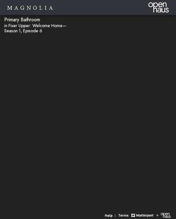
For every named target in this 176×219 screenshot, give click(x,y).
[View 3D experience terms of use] (124, 214)
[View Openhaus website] (163, 214)
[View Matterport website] (142, 214)
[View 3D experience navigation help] (111, 214)
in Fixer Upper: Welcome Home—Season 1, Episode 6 (35, 28)
